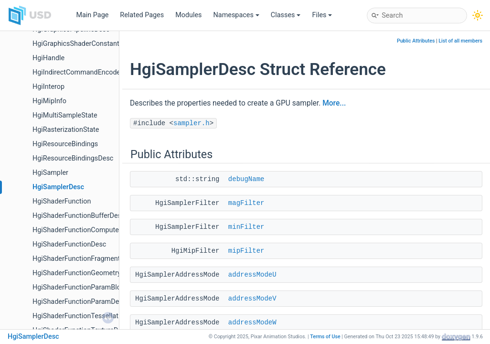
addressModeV (252, 298)
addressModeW (252, 322)
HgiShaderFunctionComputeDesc (83, 230)
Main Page (92, 15)
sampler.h (191, 123)
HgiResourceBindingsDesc (72, 158)
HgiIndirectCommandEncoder (77, 72)
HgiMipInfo (49, 101)
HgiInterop (48, 87)
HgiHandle (48, 58)
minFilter (246, 227)
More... (334, 103)
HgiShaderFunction (61, 201)
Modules (188, 15)
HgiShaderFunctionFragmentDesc (84, 259)
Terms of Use (325, 336)
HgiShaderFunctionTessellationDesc (87, 316)
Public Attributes (416, 41)
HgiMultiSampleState (64, 115)
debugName (246, 179)
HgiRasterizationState (65, 130)
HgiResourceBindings (65, 144)
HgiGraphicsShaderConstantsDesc (85, 44)
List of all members (460, 41)
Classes (286, 15)
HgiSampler (50, 173)
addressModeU (252, 275)
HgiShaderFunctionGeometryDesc (84, 273)
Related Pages (142, 15)
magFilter (246, 203)
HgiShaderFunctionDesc (69, 244)
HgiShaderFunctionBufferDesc (78, 216)
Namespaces (236, 15)
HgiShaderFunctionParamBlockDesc (87, 287)
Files (322, 15)
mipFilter (246, 251)
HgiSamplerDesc (58, 187)
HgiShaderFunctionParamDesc (79, 302)
